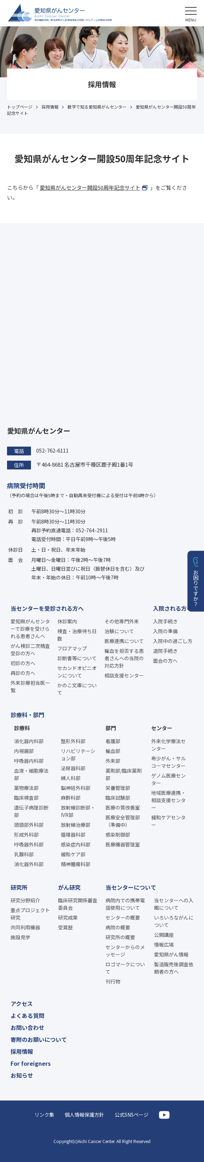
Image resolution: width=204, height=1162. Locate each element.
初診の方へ (23, 663)
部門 (111, 728)
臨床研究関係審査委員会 (77, 904)
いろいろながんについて (173, 921)
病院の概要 (118, 927)
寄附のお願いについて (39, 1039)
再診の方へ (23, 672)
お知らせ (22, 1075)
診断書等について (77, 658)
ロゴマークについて (125, 968)
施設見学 (20, 937)
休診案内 (67, 621)
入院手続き (165, 621)
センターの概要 (123, 917)
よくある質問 (27, 1015)
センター (161, 728)
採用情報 (22, 1051)
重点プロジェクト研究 (30, 914)
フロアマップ (72, 648)
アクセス (22, 1003)
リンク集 (44, 1114)
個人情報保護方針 (84, 1114)
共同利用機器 (25, 927)
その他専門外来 (121, 621)
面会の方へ (165, 660)
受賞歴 (65, 927)
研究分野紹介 (25, 900)
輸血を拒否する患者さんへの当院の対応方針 (124, 658)
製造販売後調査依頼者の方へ (173, 968)
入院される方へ (172, 608)
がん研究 (69, 887)
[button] (191, 13)
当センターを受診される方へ (47, 608)
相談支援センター (124, 675)
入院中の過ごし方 (172, 640)
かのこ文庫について (77, 689)
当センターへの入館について (173, 904)
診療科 (22, 728)
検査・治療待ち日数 (77, 635)
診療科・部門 (27, 714)
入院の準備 (165, 631)
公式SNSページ (131, 1114)
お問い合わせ (27, 1027)
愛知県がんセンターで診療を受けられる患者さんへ (30, 629)
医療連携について (124, 640)
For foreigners (31, 1063)
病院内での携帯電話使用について (125, 904)
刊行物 (113, 981)
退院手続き (165, 650)
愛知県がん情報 (171, 954)
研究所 (19, 887)
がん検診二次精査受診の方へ (30, 649)
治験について (119, 631)
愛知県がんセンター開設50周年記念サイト (90, 187)
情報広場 (164, 944)
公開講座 (164, 934)
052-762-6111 (52, 450)
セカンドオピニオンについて (77, 671)
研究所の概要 (120, 937)
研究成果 (68, 917)
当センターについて (131, 887)
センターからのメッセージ (125, 950)
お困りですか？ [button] (196, 587)
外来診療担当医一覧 (30, 686)
